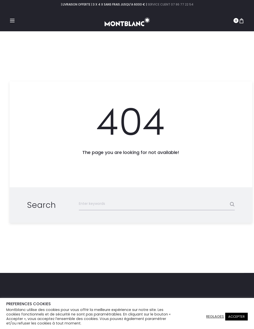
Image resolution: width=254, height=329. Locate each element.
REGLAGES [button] (215, 316)
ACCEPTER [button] (236, 316)
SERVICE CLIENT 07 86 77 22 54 (170, 4)
